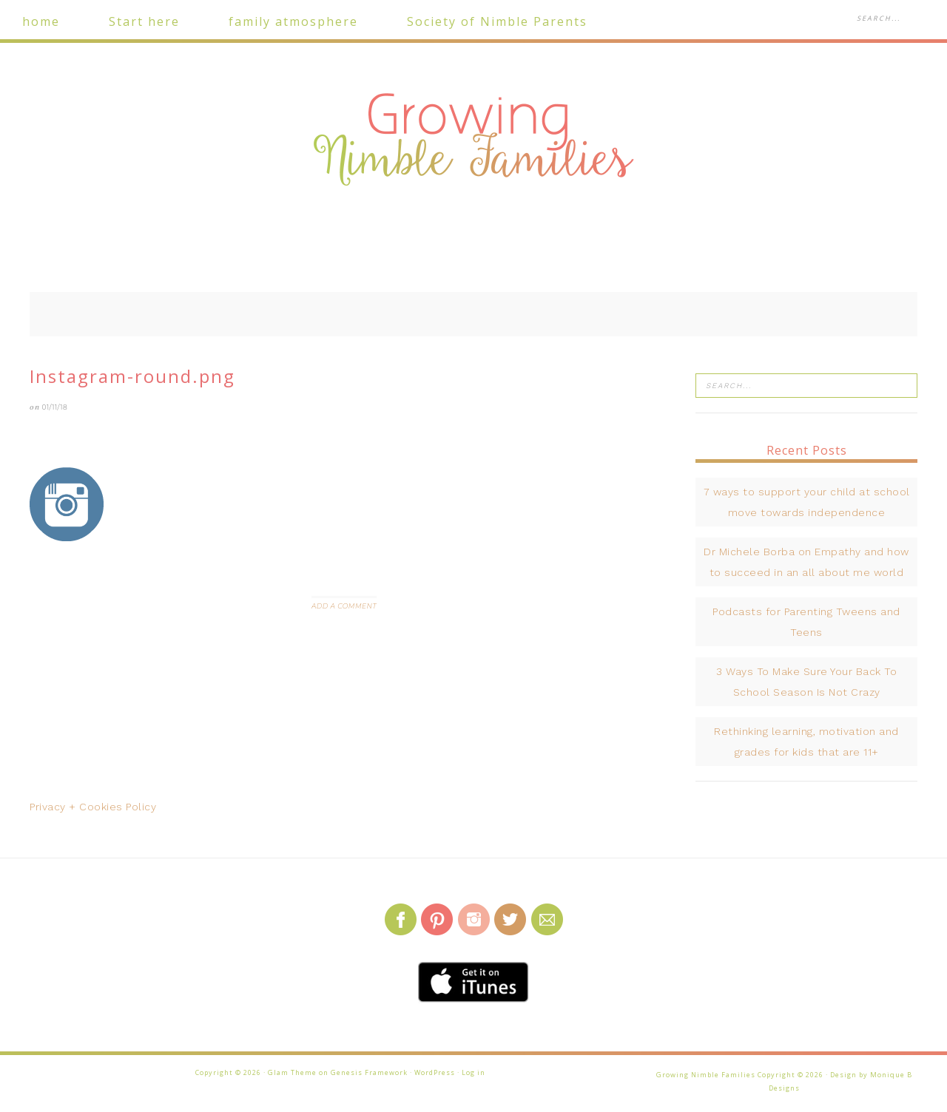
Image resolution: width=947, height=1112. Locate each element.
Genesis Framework (369, 1072)
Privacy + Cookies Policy (93, 807)
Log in (473, 1072)
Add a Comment (344, 606)
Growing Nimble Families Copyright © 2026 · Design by (763, 1074)
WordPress (434, 1072)
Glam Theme (292, 1072)
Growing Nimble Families (473, 140)
